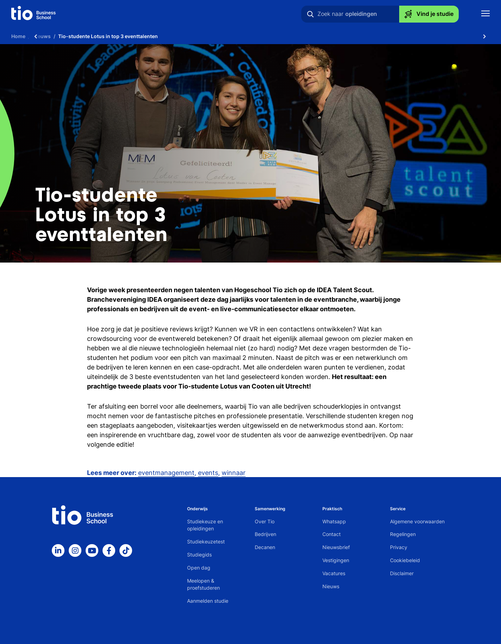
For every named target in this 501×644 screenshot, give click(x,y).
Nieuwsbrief (336, 547)
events (208, 472)
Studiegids (199, 555)
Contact (331, 534)
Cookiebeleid (405, 560)
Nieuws (330, 586)
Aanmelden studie (207, 601)
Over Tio (264, 521)
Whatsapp (334, 521)
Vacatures (333, 573)
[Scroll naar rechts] (484, 36)
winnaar (234, 472)
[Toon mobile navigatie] (485, 14)
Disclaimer (402, 573)
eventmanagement (166, 472)
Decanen (265, 547)
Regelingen (403, 534)
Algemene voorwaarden (417, 521)
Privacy (398, 547)
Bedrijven (265, 534)
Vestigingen (335, 560)
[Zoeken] (310, 14)
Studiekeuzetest (206, 541)
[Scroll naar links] (36, 36)
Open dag (198, 568)
